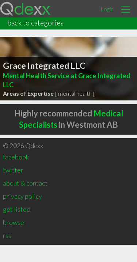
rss (7, 235)
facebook (16, 157)
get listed (16, 209)
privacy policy (22, 196)
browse (13, 222)
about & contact (25, 183)
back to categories (35, 22)
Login (107, 8)
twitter (13, 170)
